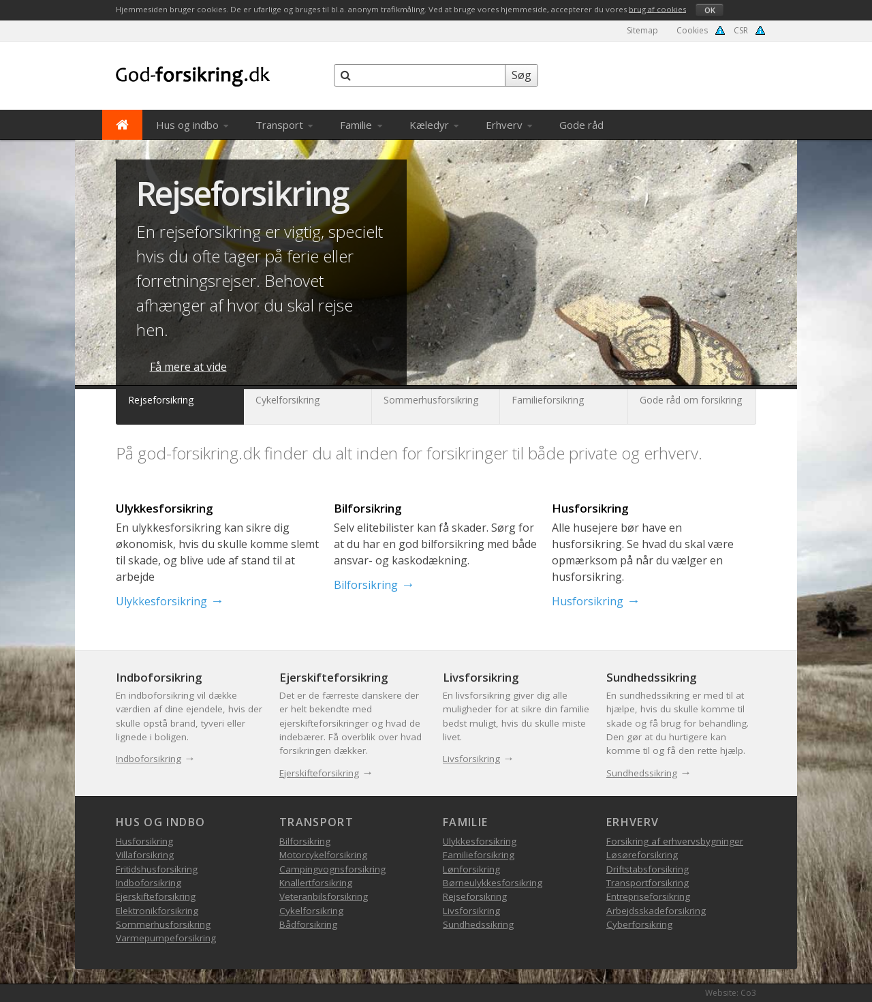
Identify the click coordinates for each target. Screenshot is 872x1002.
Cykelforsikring (311, 911)
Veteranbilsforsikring (323, 896)
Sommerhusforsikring (163, 924)
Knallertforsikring (315, 883)
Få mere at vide (188, 366)
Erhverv (509, 125)
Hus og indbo (192, 125)
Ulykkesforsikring (161, 601)
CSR (741, 30)
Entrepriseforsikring (648, 896)
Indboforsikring (148, 759)
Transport (284, 125)
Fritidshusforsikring (157, 869)
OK (709, 10)
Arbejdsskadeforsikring (656, 911)
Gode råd (581, 125)
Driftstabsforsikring (647, 869)
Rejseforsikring (242, 193)
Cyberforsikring (639, 924)
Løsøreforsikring (642, 855)
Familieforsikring (478, 855)
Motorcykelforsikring (323, 855)
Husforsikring (587, 601)
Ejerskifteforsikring (319, 773)
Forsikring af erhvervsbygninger (674, 841)
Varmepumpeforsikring (166, 938)
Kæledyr (433, 125)
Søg (521, 74)
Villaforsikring (145, 855)
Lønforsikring (471, 869)
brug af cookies (657, 8)
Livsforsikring (471, 759)
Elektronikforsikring (157, 911)
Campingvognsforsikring (332, 869)
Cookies (692, 30)
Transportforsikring (647, 883)
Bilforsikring (366, 584)
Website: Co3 (730, 993)
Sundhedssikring (641, 773)
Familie (361, 125)
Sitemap (642, 30)
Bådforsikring (308, 924)
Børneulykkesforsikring (492, 883)
